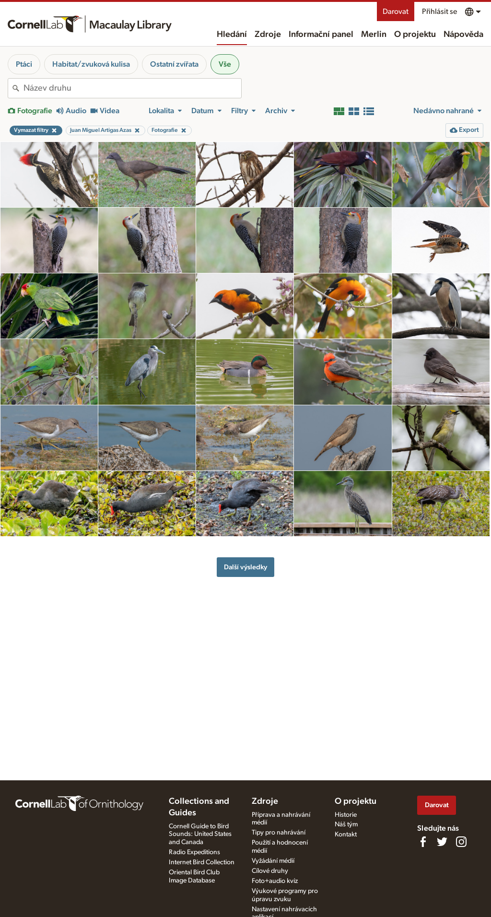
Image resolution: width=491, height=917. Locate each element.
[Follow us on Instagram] (461, 841)
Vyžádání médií (273, 861)
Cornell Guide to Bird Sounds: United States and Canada (200, 834)
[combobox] (132, 88)
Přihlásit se (439, 11)
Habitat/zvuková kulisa (91, 64)
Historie (346, 814)
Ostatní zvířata (174, 64)
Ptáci (24, 64)
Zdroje (268, 34)
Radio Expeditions (194, 852)
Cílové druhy (270, 871)
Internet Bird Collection (201, 862)
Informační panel (321, 34)
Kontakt (346, 834)
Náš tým (346, 824)
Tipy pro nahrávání (278, 832)
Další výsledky (245, 567)
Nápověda (463, 34)
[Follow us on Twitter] (442, 841)
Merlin (373, 34)
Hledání (232, 34)
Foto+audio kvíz (275, 881)
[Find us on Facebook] (423, 841)
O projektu (415, 34)
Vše (225, 64)
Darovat (396, 11)
